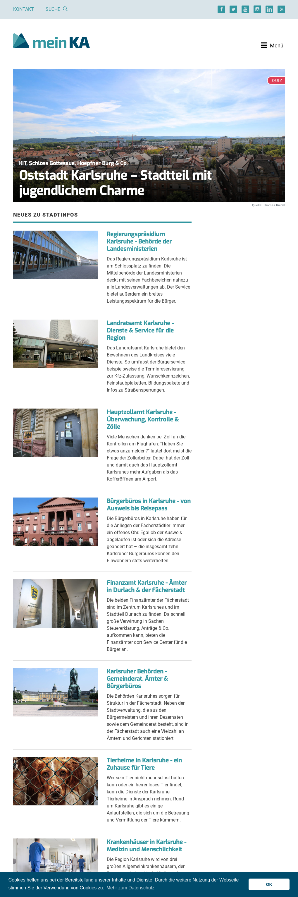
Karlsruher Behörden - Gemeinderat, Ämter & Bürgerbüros (137, 679)
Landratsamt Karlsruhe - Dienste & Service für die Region (140, 330)
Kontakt (23, 9)
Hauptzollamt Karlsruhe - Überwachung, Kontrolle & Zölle (143, 419)
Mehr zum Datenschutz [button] (130, 887)
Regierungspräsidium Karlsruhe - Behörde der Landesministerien (139, 241)
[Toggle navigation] (272, 45)
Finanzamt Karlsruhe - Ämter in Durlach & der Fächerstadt (147, 586)
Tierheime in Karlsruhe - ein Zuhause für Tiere (144, 764)
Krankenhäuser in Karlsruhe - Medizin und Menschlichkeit (146, 845)
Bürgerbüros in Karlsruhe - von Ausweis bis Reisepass (149, 504)
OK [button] (269, 884)
